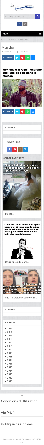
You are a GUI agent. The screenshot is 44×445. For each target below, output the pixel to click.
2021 (9, 346)
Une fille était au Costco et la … (21, 297)
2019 (9, 353)
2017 (9, 360)
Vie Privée (8, 413)
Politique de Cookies (17, 424)
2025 (9, 332)
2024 (9, 335)
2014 (9, 370)
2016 (9, 363)
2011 (9, 381)
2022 (9, 342)
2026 (9, 328)
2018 (9, 356)
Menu (5, 33)
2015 (9, 367)
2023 (9, 339)
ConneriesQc (8, 52)
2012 (9, 377)
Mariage (9, 213)
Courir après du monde (17, 262)
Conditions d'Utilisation (19, 401)
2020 (9, 349)
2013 (9, 374)
